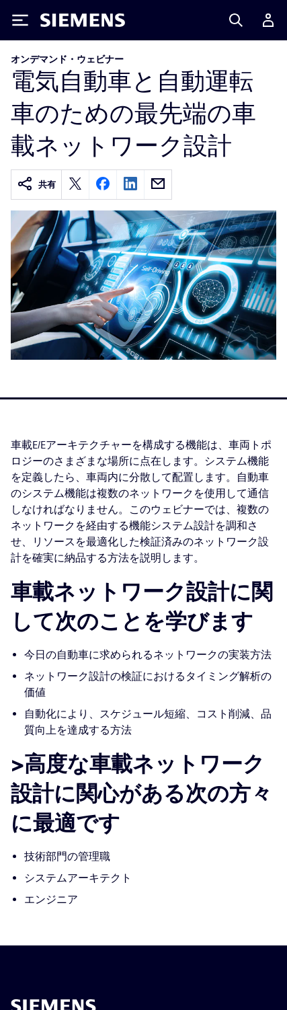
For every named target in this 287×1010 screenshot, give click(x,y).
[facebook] (102, 184)
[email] (158, 184)
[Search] (235, 20)
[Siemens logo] (82, 20)
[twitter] (75, 184)
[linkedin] (130, 184)
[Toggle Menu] (20, 20)
